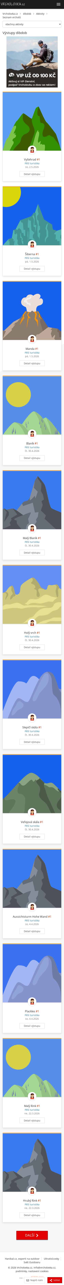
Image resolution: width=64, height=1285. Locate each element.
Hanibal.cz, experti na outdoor (22, 1258)
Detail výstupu (32, 174)
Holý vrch (30, 633)
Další (32, 1235)
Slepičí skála (30, 727)
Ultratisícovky (51, 1258)
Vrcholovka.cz (10, 13)
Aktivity (40, 13)
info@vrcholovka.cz (44, 1267)
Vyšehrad (30, 159)
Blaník (30, 443)
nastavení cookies (38, 1271)
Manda (30, 349)
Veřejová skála (30, 822)
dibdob (27, 13)
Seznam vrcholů (12, 17)
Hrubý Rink (30, 1200)
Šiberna (30, 254)
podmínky (21, 1271)
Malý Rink (30, 1106)
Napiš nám (34, 1280)
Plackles (30, 1011)
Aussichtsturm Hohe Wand (30, 917)
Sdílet (55, 1280)
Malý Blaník (30, 538)
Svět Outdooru (32, 1262)
